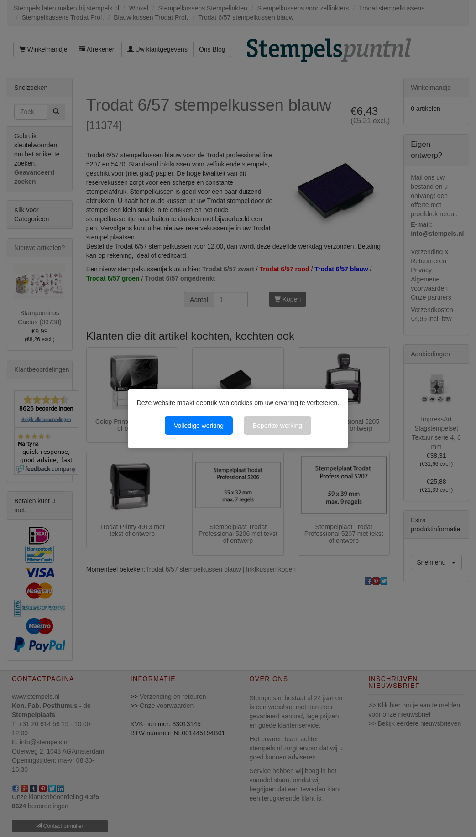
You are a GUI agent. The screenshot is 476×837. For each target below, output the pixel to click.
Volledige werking (199, 425)
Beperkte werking (277, 425)
